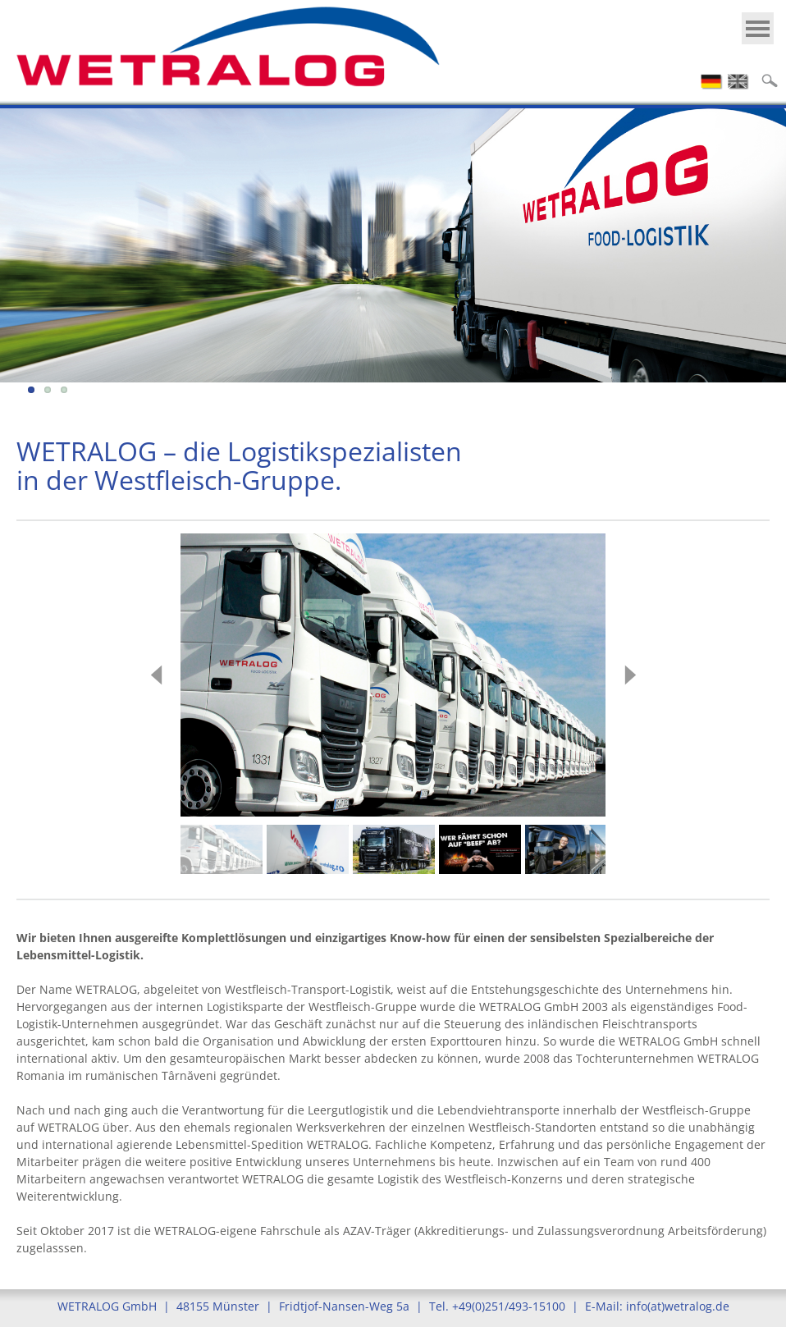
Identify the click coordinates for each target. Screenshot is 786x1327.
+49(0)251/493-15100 (508, 1306)
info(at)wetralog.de (677, 1306)
